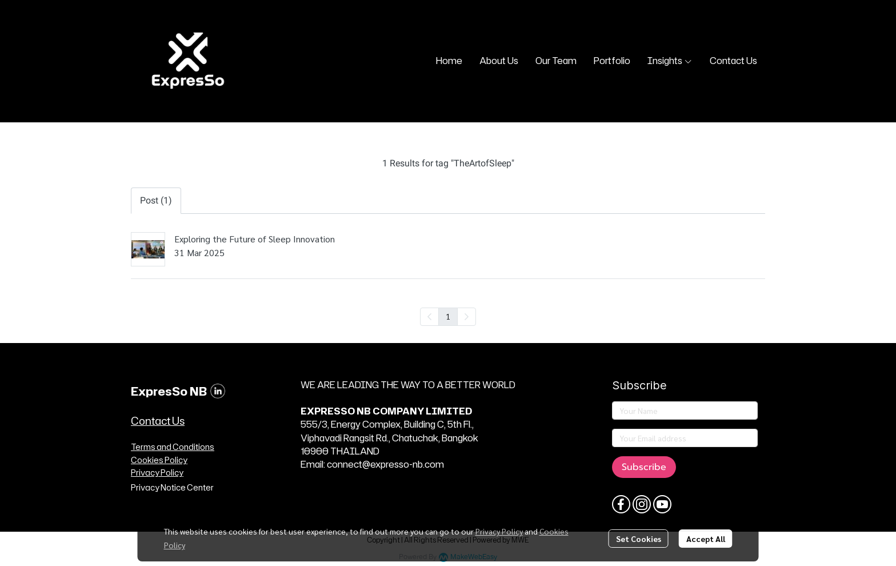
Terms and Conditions (172, 446)
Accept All (705, 538)
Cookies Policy (159, 460)
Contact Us (158, 420)
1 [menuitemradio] (448, 316)
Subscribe (644, 467)
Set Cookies (638, 538)
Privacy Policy (499, 531)
